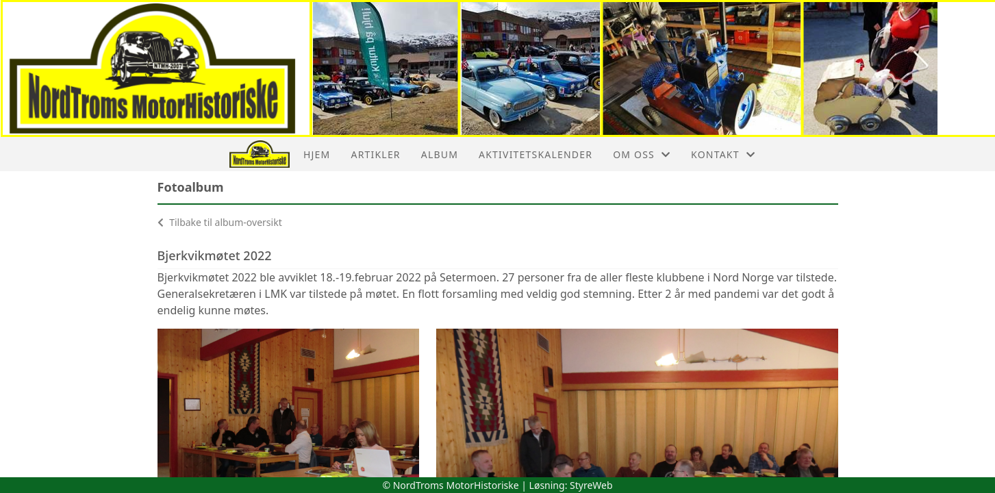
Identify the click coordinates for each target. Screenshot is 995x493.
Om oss (641, 154)
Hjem (316, 154)
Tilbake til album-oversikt (220, 222)
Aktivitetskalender (535, 154)
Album (439, 154)
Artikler (376, 154)
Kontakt (723, 154)
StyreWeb (591, 485)
